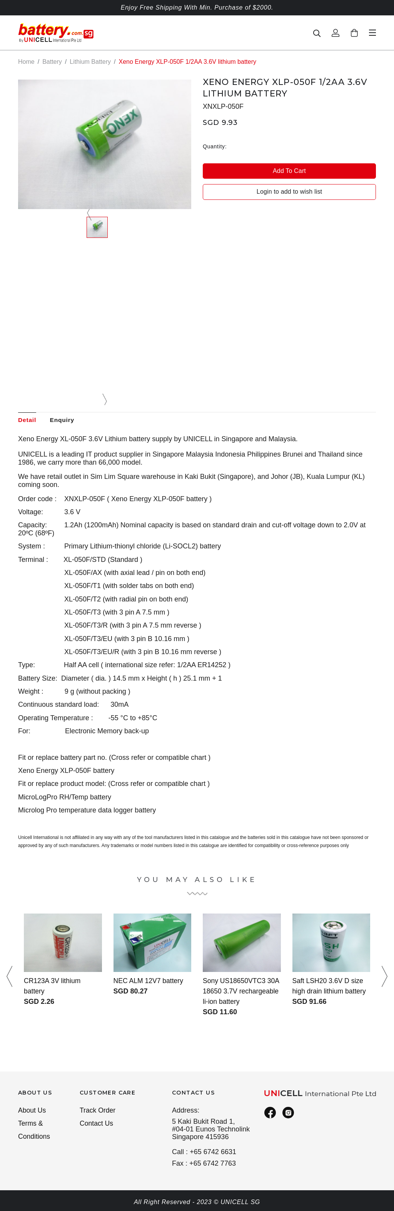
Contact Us (97, 1124)
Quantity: (215, 146)
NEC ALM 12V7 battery (149, 981)
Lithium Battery (90, 61)
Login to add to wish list (289, 191)
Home (26, 61)
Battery (52, 61)
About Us (32, 1111)
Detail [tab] (27, 420)
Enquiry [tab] (63, 420)
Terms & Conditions (34, 1130)
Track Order (98, 1111)
